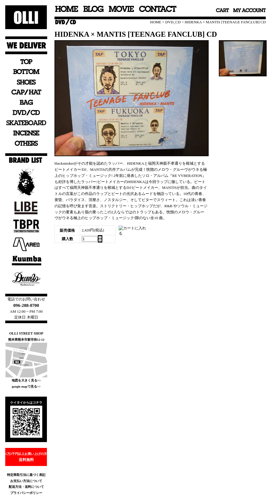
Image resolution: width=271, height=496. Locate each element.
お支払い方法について (26, 481)
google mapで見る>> (26, 386)
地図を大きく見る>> (26, 380)
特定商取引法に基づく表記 (26, 474)
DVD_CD (173, 22)
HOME (155, 22)
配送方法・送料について (26, 486)
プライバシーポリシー (26, 493)
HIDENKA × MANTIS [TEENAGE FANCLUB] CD (225, 22)
